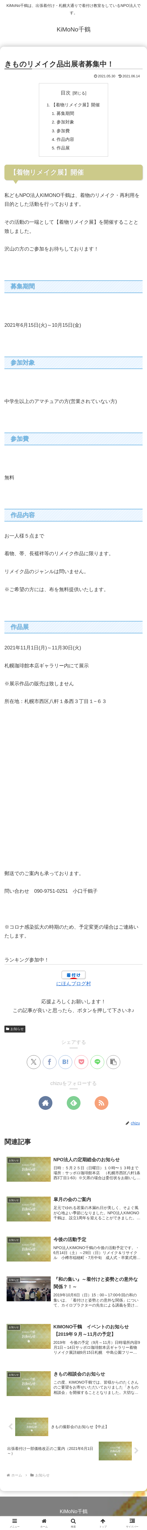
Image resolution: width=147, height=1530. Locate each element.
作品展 (63, 150)
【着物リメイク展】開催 (76, 105)
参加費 (63, 132)
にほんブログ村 (73, 986)
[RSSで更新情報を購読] (101, 1105)
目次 (66, 93)
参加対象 (65, 123)
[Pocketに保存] (81, 1064)
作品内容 (65, 140)
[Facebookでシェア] (50, 1064)
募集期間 (65, 114)
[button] (113, 1064)
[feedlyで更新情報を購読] (74, 1105)
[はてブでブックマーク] (65, 1064)
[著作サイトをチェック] (45, 1105)
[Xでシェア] (34, 1064)
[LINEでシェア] (97, 1064)
